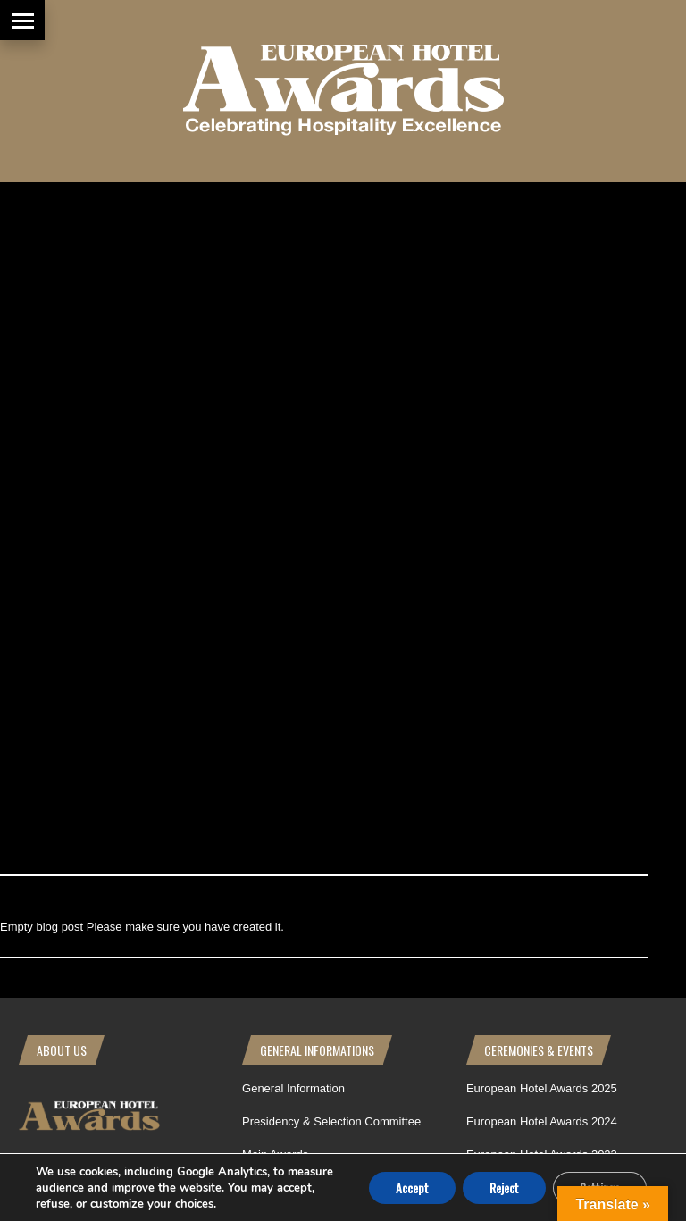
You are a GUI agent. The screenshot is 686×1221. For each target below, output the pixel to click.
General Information (293, 440)
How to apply (275, 604)
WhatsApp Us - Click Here (86, 550)
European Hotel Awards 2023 (541, 506)
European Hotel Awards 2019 (541, 604)
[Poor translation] (118, 896)
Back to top (630, 728)
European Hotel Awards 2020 (541, 571)
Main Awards (275, 506)
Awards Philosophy (291, 539)
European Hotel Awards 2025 (541, 440)
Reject (504, 1186)
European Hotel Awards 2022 (541, 539)
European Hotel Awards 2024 (541, 473)
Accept (412, 1186)
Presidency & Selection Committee (331, 473)
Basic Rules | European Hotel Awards (338, 571)
